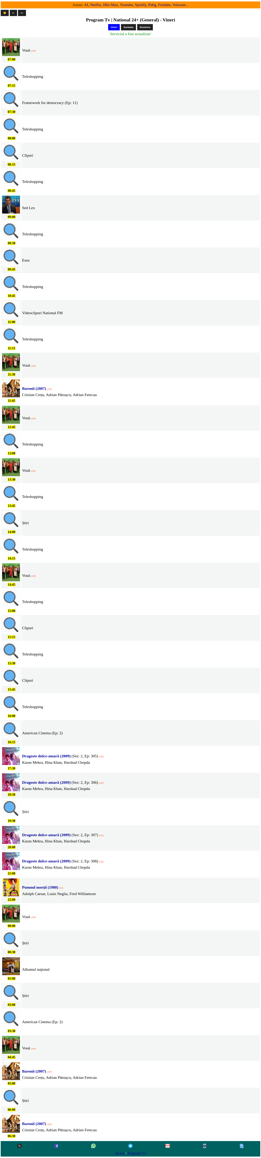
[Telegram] (130, 1146)
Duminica (145, 27)
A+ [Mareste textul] (21, 13)
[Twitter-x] (19, 1146)
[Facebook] (56, 1146)
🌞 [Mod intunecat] (4, 13)
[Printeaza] (204, 1146)
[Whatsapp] (93, 1146)
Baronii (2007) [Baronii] (34, 388)
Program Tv (136, 1153)
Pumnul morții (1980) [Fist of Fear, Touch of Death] (40, 887)
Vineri (114, 27)
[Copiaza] (241, 1146)
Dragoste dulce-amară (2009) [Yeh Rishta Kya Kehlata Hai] (46, 756)
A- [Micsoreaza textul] (13, 13)
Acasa (119, 1153)
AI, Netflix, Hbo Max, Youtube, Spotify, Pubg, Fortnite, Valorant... (136, 4)
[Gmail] (167, 1146)
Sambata (128, 27)
